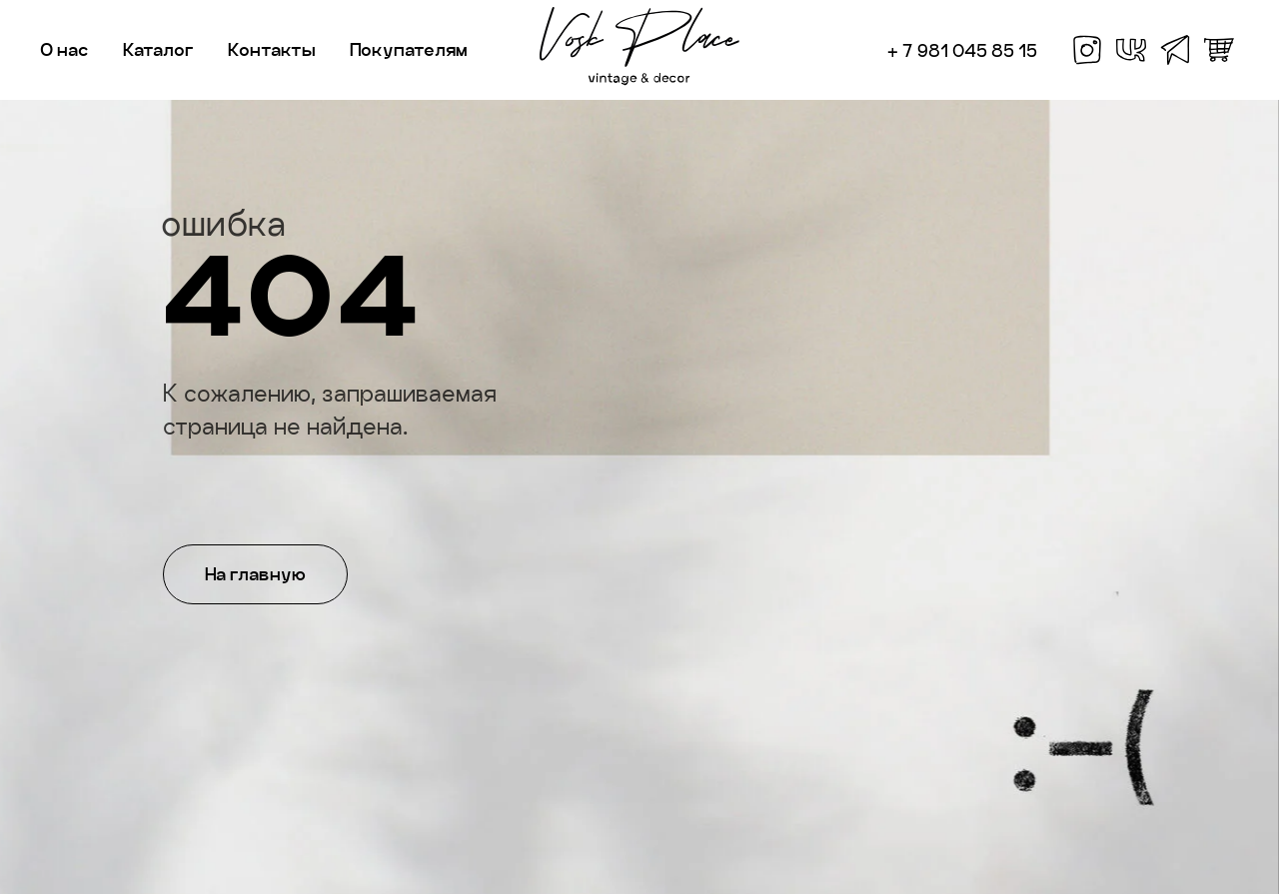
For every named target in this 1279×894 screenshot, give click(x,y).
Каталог (158, 49)
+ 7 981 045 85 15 (962, 50)
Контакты (272, 49)
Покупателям (409, 49)
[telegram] (1175, 50)
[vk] (1131, 50)
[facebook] (1087, 50)
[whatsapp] (1219, 50)
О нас (64, 49)
